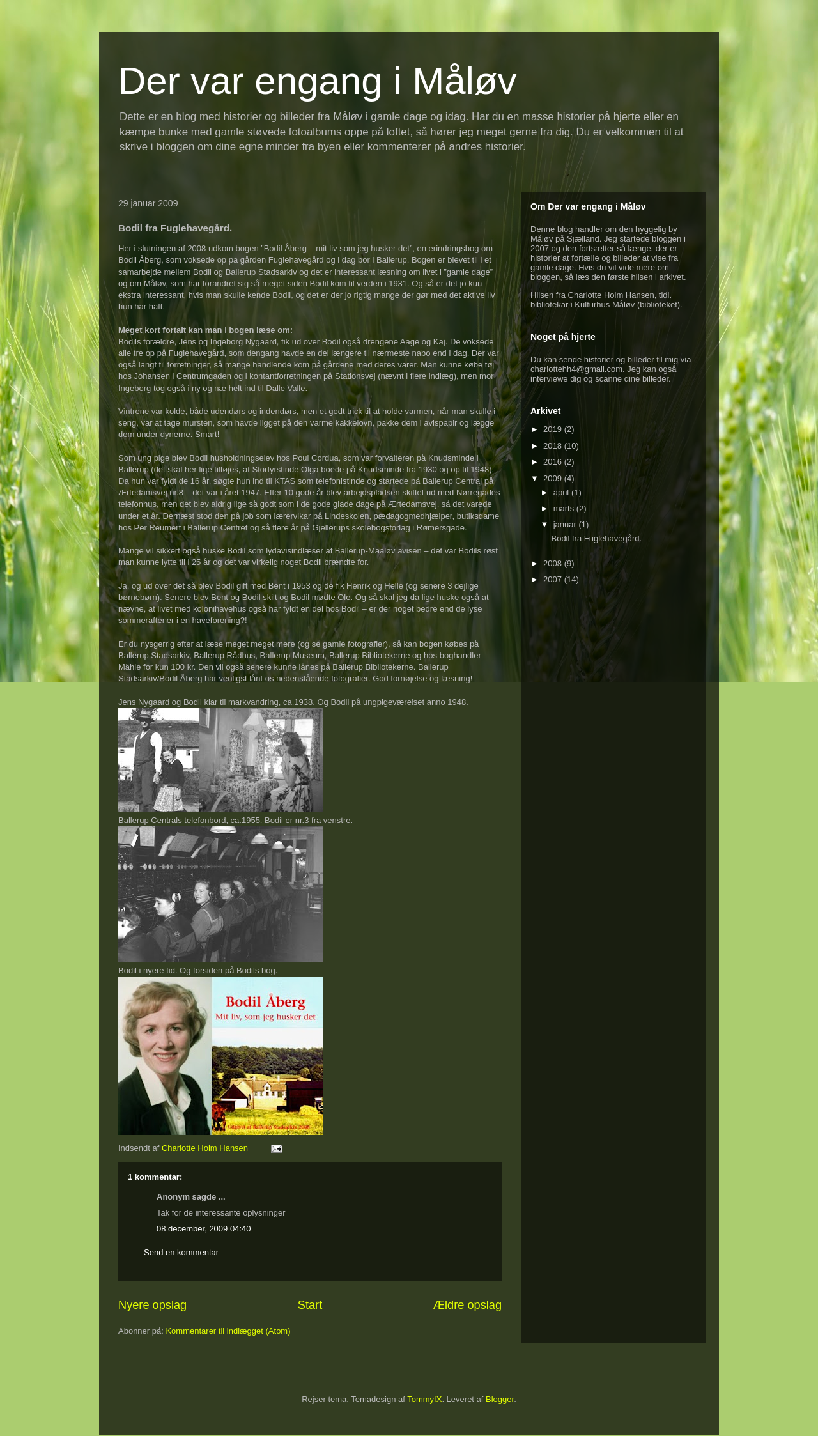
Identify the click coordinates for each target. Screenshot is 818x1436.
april (562, 492)
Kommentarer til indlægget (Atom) (228, 1331)
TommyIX (424, 1399)
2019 (553, 429)
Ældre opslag (467, 1305)
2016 (553, 462)
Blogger (500, 1399)
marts (564, 508)
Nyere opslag (152, 1305)
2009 (553, 478)
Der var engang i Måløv (317, 80)
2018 (553, 446)
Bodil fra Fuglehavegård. (596, 538)
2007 (553, 579)
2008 (553, 563)
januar (566, 524)
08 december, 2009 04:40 (204, 1228)
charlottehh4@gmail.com (576, 369)
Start (310, 1305)
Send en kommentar (181, 1252)
